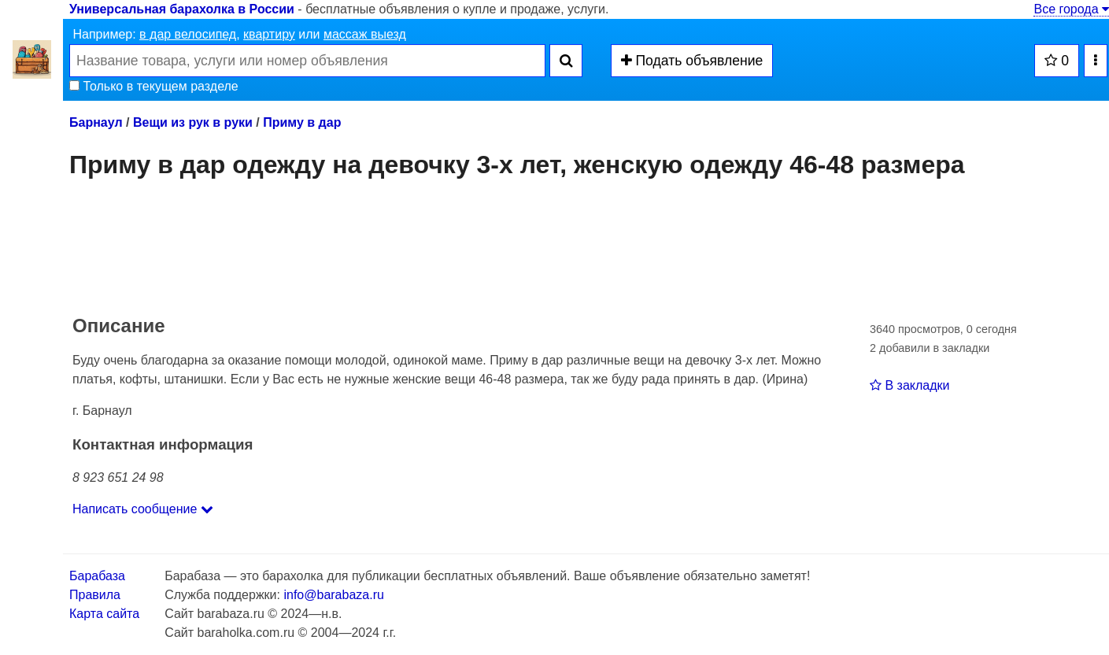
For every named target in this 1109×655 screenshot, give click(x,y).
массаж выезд (364, 34)
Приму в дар (302, 122)
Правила (94, 594)
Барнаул (96, 122)
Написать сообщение (142, 509)
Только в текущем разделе (153, 86)
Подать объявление (692, 60)
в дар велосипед (187, 34)
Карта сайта (104, 613)
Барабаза (97, 576)
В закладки (909, 385)
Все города (1071, 9)
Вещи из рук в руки (193, 122)
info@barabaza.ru (333, 594)
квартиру (269, 34)
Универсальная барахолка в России (181, 9)
